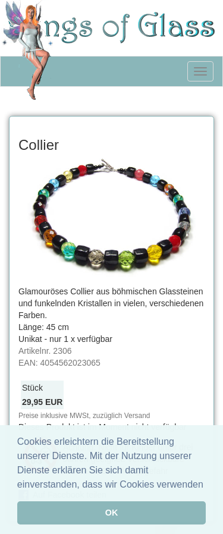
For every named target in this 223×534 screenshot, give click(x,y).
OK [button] (111, 512)
